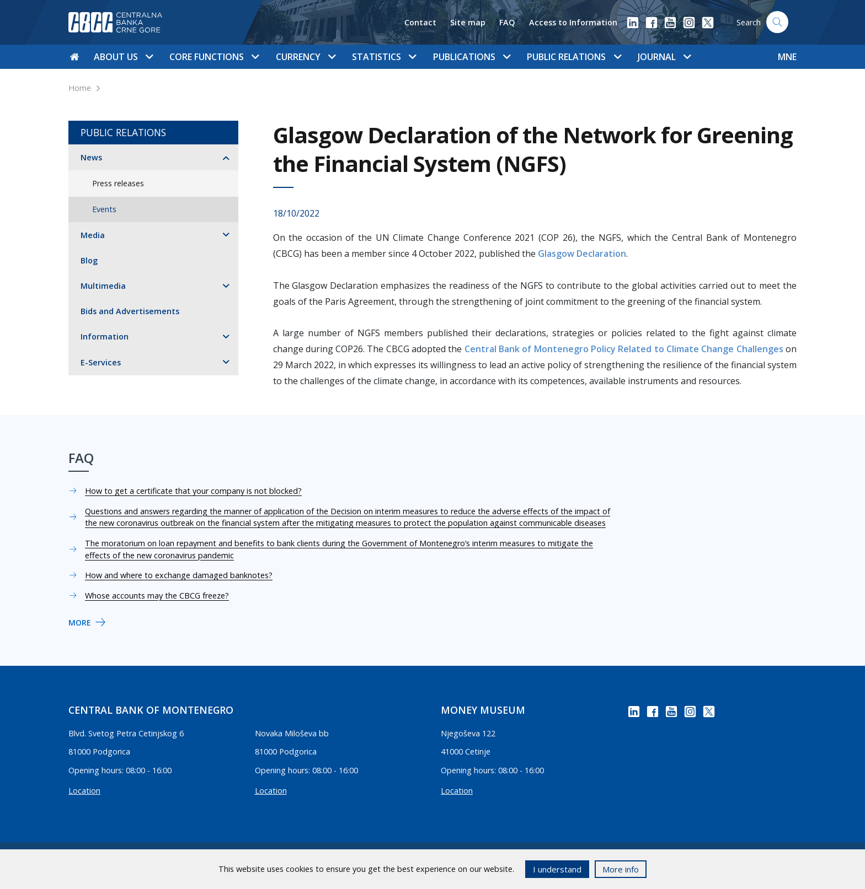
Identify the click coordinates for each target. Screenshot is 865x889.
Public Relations (123, 132)
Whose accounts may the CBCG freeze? (157, 595)
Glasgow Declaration (582, 253)
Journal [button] (664, 57)
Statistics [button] (384, 57)
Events (104, 209)
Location (84, 790)
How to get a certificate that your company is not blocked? (193, 491)
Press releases (118, 183)
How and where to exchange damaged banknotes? (179, 575)
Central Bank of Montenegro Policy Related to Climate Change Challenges (623, 349)
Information (105, 336)
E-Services (101, 362)
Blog (89, 260)
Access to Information (573, 22)
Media (93, 235)
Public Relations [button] (574, 57)
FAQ (507, 22)
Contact (420, 22)
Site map (467, 22)
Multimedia (103, 286)
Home (79, 88)
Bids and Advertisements (130, 311)
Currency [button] (305, 57)
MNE (787, 57)
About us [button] (123, 57)
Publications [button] (471, 57)
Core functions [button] (214, 57)
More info (620, 869)
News (91, 157)
